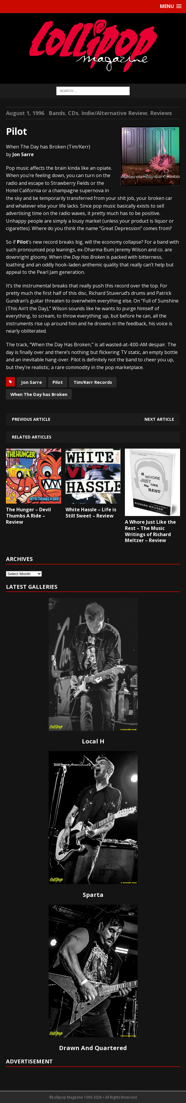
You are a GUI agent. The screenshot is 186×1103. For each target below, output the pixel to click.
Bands (57, 113)
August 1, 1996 (25, 113)
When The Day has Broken (38, 394)
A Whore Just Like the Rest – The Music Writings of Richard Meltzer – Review (150, 531)
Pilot (58, 382)
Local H (93, 741)
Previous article (31, 419)
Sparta (93, 895)
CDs (73, 113)
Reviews (161, 113)
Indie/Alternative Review (114, 113)
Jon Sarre (31, 382)
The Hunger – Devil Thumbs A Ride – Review (28, 515)
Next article (159, 419)
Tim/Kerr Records (93, 382)
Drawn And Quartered (93, 1048)
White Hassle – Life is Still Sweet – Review (91, 512)
